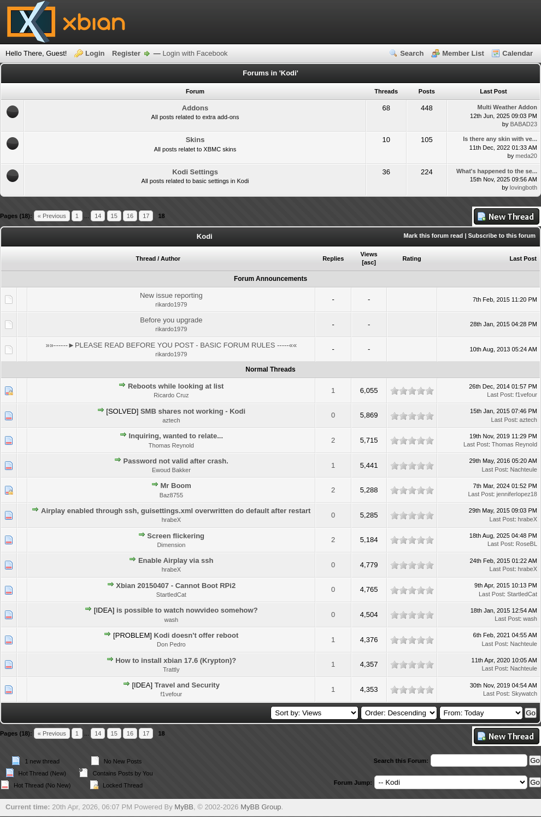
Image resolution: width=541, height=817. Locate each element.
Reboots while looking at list (176, 386)
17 (146, 216)
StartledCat (171, 594)
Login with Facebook (194, 53)
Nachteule (523, 469)
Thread (146, 258)
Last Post (523, 258)
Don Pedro (171, 644)
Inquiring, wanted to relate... (175, 436)
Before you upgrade (171, 320)
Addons (195, 108)
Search (412, 53)
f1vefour (526, 394)
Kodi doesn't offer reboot (196, 635)
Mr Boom (176, 485)
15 (114, 216)
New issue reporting (171, 295)
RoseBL (526, 543)
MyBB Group (260, 807)
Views (369, 254)
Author (170, 258)
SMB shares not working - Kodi (192, 411)
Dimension (171, 545)
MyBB (183, 807)
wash (171, 619)
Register (126, 53)
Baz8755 (171, 495)
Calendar (517, 53)
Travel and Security (187, 685)
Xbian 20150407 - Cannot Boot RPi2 (176, 585)
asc (369, 262)
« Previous (52, 216)
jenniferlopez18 (516, 494)
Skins (195, 140)
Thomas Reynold (171, 445)
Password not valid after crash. (176, 461)
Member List (463, 53)
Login (94, 53)
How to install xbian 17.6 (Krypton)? (175, 660)
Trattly (171, 669)
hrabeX (171, 519)
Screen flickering (175, 536)
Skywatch (524, 693)
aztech (171, 420)
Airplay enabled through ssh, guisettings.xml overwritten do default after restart (175, 511)
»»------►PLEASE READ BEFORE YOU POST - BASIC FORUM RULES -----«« (171, 345)
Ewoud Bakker (171, 470)
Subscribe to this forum (502, 235)
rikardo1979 (171, 304)
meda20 (526, 155)
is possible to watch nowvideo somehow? (187, 610)
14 (98, 216)
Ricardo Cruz (171, 395)
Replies (333, 258)
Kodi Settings (195, 172)
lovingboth (523, 187)
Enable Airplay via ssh (176, 560)
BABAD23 (523, 124)
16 (130, 216)
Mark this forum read (433, 235)
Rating (411, 258)
